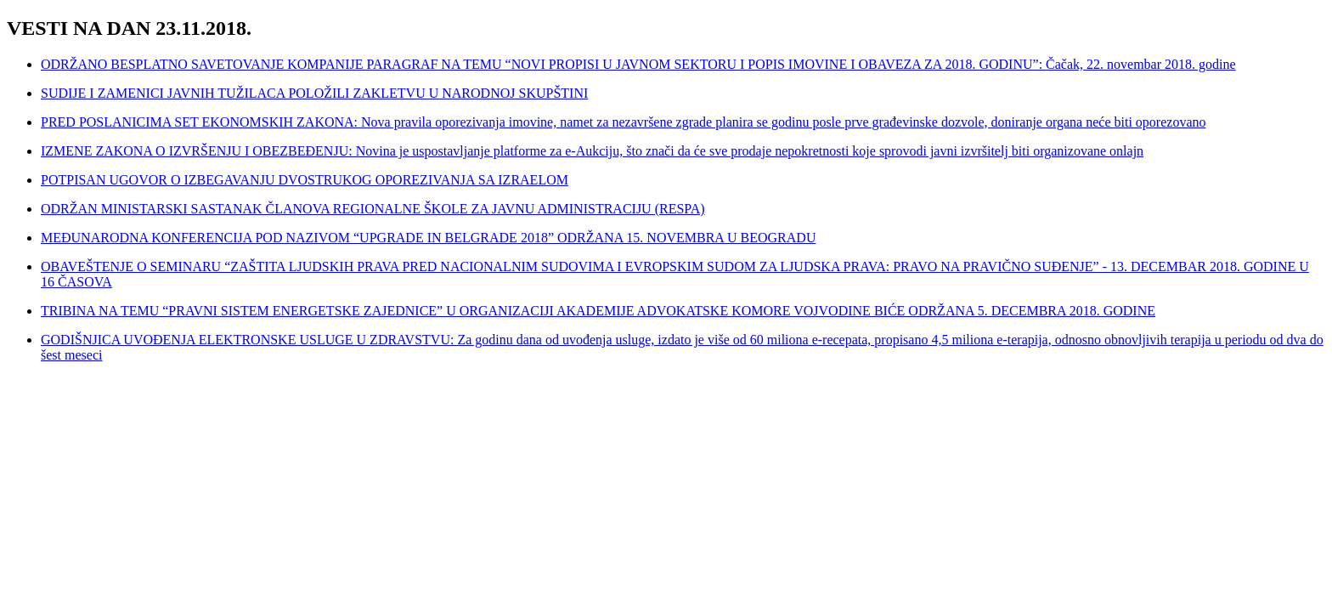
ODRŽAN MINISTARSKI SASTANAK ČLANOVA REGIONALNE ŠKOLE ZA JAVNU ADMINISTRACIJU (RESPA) (373, 208)
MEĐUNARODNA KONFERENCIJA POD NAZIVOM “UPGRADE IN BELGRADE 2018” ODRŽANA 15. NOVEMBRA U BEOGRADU (428, 237)
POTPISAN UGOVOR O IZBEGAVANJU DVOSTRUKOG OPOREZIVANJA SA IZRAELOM (304, 180)
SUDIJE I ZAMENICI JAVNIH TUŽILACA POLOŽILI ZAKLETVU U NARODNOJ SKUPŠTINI (314, 93)
